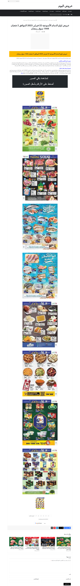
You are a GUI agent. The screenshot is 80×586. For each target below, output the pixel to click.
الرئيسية (55, 20)
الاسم (70, 574)
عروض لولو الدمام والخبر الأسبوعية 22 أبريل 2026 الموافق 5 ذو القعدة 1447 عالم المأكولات (32, 548)
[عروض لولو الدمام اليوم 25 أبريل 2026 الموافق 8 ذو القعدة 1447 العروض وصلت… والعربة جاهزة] (64, 541)
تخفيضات (34, 58)
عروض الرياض (58, 11)
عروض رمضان (50, 20)
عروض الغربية (38, 11)
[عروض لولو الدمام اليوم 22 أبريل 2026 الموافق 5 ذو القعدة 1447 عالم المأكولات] (48, 541)
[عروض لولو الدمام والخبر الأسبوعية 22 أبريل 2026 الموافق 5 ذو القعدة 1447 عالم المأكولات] (32, 541)
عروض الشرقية (45, 11)
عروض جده (52, 11)
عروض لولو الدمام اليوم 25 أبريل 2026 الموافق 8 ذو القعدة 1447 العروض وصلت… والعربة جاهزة (64, 548)
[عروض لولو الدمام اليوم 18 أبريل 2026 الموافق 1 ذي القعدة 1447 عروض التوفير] (16, 541)
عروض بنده (70, 11)
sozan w (43, 31)
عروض (22, 73)
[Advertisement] (40, 41)
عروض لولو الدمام (37, 22)
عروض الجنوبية (31, 11)
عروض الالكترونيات (24, 11)
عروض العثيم (64, 11)
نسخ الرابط (34, 519)
